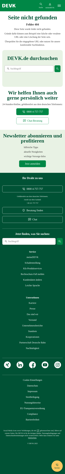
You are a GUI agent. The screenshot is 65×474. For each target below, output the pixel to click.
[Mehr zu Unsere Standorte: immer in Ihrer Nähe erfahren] (32, 338)
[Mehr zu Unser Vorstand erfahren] (32, 327)
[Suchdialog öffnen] (41, 5)
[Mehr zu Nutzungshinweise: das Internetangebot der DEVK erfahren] (32, 409)
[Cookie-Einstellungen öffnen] (32, 387)
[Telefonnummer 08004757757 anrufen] (32, 111)
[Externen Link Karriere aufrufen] (32, 310)
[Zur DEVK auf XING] (7, 374)
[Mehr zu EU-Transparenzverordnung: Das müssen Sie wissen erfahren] (32, 415)
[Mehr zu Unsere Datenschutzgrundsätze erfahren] (32, 392)
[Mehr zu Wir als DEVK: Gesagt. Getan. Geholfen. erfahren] (32, 321)
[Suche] (24, 69)
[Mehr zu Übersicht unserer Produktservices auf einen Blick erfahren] (32, 275)
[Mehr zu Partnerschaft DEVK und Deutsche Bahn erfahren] (32, 349)
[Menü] (59, 5)
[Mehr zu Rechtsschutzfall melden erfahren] (32, 281)
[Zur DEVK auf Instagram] (57, 374)
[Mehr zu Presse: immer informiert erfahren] (32, 315)
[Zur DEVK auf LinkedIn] (20, 374)
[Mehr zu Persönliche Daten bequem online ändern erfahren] (32, 286)
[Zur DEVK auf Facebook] (32, 374)
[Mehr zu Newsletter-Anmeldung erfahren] (32, 166)
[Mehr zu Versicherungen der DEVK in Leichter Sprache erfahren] (32, 292)
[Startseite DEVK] (9, 5)
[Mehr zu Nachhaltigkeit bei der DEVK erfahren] (32, 355)
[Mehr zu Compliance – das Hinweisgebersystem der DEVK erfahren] (32, 421)
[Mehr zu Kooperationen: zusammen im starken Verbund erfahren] (32, 343)
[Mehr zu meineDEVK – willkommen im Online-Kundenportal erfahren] (33, 264)
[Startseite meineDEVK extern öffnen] (50, 5)
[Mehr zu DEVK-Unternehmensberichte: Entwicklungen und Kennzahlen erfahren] (32, 332)
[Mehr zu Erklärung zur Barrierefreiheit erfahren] (32, 426)
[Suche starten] (57, 68)
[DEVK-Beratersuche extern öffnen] (32, 212)
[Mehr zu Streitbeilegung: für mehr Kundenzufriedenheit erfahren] (32, 404)
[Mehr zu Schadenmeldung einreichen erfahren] (32, 269)
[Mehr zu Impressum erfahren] (32, 398)
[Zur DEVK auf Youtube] (45, 374)
